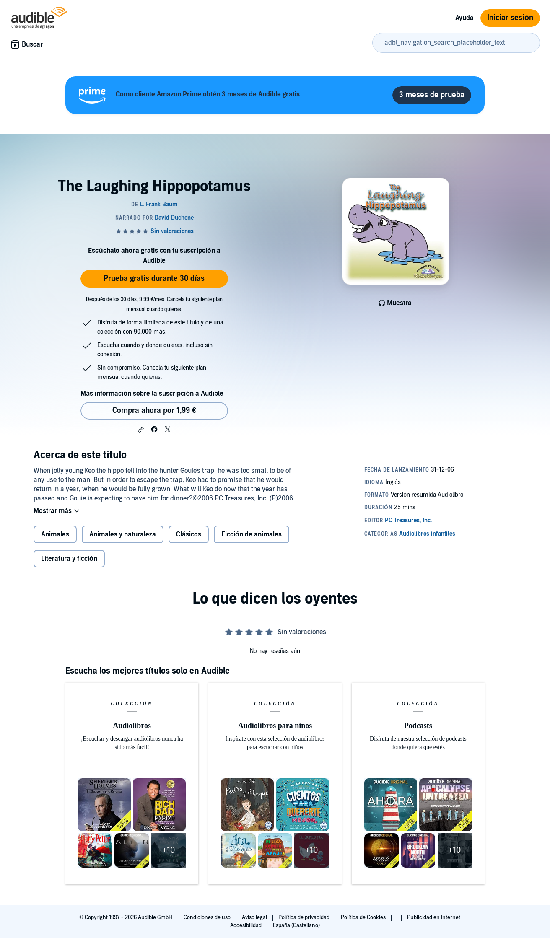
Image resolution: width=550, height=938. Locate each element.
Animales (55, 534)
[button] (141, 429)
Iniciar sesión (510, 17)
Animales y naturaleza (122, 534)
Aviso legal (255, 917)
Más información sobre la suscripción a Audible (151, 393)
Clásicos (188, 534)
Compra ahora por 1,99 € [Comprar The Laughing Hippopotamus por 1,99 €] (154, 410)
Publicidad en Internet (434, 917)
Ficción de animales (251, 534)
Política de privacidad (304, 917)
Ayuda (464, 18)
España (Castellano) (296, 925)
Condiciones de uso (208, 917)
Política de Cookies (364, 917)
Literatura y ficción (69, 559)
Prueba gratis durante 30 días (154, 278)
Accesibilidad (246, 925)
